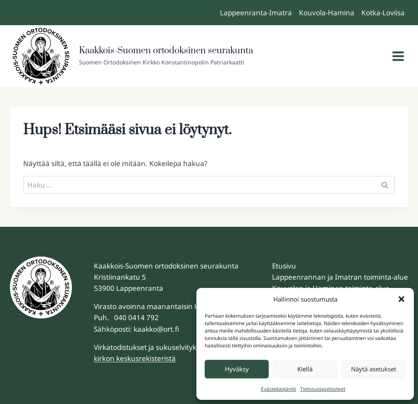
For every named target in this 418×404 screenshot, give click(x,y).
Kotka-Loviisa (383, 12)
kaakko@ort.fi (156, 329)
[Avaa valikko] (398, 56)
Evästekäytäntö (278, 388)
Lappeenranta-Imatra (256, 12)
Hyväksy (237, 369)
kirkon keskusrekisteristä (135, 358)
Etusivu (284, 266)
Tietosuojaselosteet (322, 388)
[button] (401, 299)
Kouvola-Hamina (326, 12)
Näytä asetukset (373, 369)
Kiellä (305, 369)
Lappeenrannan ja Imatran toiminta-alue (340, 277)
